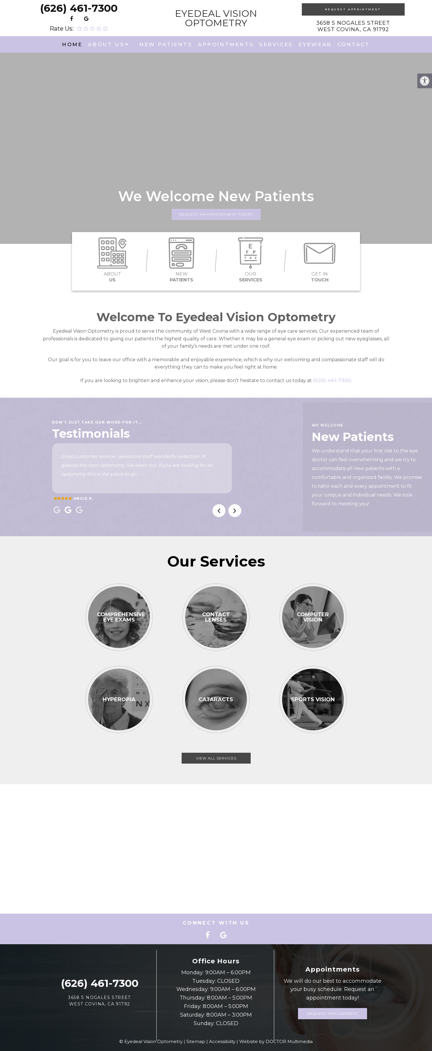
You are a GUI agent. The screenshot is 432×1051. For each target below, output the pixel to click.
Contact (353, 44)
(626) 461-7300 (79, 8)
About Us (106, 44)
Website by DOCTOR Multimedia (276, 1041)
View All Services (216, 758)
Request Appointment (353, 9)
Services (276, 44)
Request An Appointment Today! (216, 214)
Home (72, 44)
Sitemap (195, 1041)
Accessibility (222, 1041)
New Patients (165, 44)
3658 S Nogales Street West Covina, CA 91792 (353, 26)
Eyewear (315, 44)
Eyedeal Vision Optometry (216, 18)
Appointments (226, 44)
